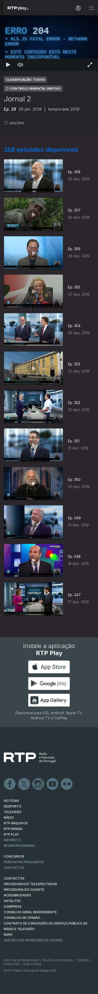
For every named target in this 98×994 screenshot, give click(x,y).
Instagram (38, 784)
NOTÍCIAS (11, 801)
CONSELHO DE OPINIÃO (22, 918)
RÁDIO (9, 817)
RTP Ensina (13, 829)
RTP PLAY (11, 834)
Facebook (10, 784)
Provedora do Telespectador (30, 884)
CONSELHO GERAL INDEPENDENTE (30, 912)
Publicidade (32, 964)
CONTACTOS (14, 878)
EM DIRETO (12, 840)
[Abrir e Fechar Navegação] (91, 8)
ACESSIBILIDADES (17, 895)
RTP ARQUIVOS (16, 823)
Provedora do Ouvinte (24, 890)
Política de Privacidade (21, 960)
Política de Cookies (58, 960)
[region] (49, 43)
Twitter (24, 784)
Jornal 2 (17, 99)
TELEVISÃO (12, 812)
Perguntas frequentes (24, 862)
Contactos (14, 868)
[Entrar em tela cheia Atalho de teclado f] (90, 65)
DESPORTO (12, 806)
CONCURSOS (14, 856)
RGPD (8, 935)
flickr (67, 784)
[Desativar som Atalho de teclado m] (20, 65)
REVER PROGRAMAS (19, 846)
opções (14, 122)
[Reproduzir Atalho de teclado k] (8, 65)
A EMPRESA (13, 906)
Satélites (12, 901)
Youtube (53, 784)
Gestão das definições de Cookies (33, 940)
